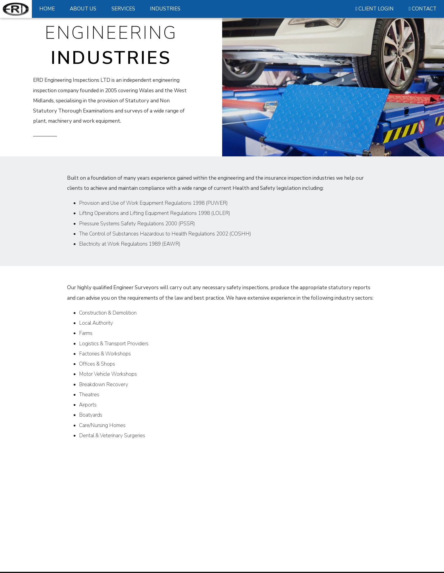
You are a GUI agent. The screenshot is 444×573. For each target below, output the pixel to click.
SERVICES (123, 8)
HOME (47, 8)
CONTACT (423, 8)
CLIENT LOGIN (374, 8)
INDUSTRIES (165, 8)
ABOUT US (83, 8)
